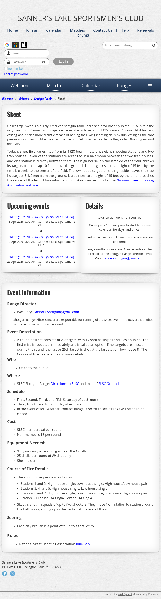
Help (125, 30)
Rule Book (83, 544)
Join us (32, 30)
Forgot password (16, 74)
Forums (82, 35)
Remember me (18, 68)
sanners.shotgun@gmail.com (123, 258)
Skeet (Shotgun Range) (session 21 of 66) (41, 257)
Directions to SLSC (65, 383)
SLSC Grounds (109, 383)
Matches (77, 30)
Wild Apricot (125, 594)
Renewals (145, 30)
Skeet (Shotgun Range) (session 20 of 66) (41, 237)
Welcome (7, 99)
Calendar (54, 30)
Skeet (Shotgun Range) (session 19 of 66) (41, 217)
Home (12, 30)
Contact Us (102, 30)
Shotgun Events (43, 99)
